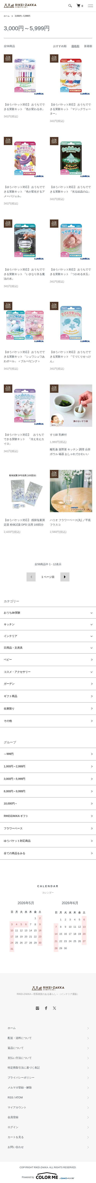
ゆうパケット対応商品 (17, 840)
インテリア (10, 636)
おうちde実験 (12, 612)
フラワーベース (13, 828)
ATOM (19, 1097)
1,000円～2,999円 (14, 766)
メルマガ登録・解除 (20, 1087)
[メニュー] (90, 5)
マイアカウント (17, 1107)
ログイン (13, 1127)
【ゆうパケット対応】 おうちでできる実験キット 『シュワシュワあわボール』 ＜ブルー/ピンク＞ (24, 356)
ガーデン (9, 683)
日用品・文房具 (13, 647)
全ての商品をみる (14, 853)
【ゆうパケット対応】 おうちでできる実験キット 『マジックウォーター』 (70, 109)
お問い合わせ (16, 1147)
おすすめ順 (60, 46)
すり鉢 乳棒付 (58, 434)
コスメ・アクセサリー (17, 671)
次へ (64, 576)
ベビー (8, 659)
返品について (16, 1047)
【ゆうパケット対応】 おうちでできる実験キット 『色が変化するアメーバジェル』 (24, 191)
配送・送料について (20, 1037)
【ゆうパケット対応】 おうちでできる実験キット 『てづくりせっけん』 (70, 356)
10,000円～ (10, 803)
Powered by (48, 1175)
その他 (8, 720)
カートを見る (16, 1137)
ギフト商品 (10, 696)
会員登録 (13, 1117)
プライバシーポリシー (21, 1077)
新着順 (88, 46)
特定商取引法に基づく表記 (24, 1067)
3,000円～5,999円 (22, 16)
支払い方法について (20, 1057)
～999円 (9, 753)
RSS (10, 1097)
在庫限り (9, 708)
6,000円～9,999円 (14, 791)
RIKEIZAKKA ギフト (16, 815)
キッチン (9, 624)
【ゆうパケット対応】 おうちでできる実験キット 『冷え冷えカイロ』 (24, 439)
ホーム (7, 16)
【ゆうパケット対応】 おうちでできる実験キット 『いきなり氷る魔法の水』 (24, 274)
